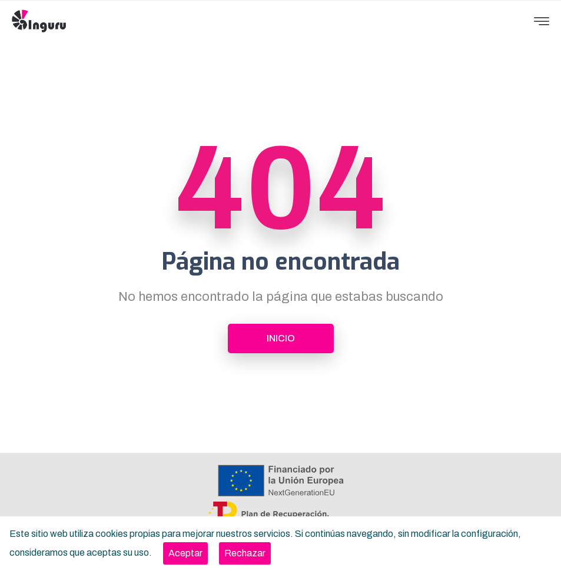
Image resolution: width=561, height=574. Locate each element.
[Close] (185, 553)
